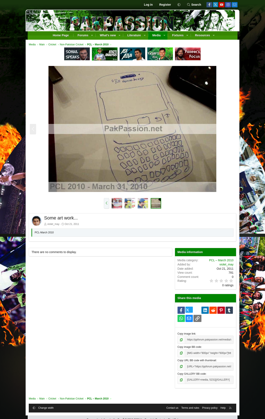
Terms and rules (188, 407)
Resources (202, 35)
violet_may (55, 224)
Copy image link (186, 333)
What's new (108, 35)
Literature (134, 35)
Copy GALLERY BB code (191, 373)
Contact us (170, 407)
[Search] (194, 5)
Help (221, 407)
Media (156, 35)
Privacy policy (207, 407)
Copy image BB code (188, 347)
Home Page (61, 35)
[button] (179, 5)
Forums (83, 35)
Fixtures (177, 35)
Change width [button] (48, 407)
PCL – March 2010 (219, 260)
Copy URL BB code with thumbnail (196, 360)
